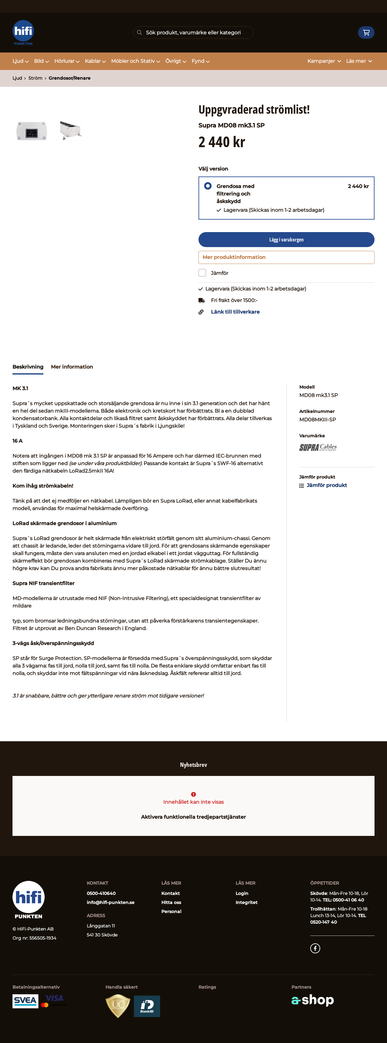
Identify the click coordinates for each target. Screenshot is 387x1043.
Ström (35, 78)
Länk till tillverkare (235, 315)
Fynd (201, 61)
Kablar (95, 61)
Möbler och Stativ (135, 61)
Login (242, 893)
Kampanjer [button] (324, 61)
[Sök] (193, 32)
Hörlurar (67, 61)
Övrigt (176, 61)
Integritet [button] (246, 902)
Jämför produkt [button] (323, 489)
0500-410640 (101, 893)
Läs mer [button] (359, 61)
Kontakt (170, 893)
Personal (171, 911)
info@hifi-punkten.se (111, 902)
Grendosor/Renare (70, 78)
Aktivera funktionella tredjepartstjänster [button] (193, 817)
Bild (41, 61)
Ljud (20, 61)
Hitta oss (171, 902)
